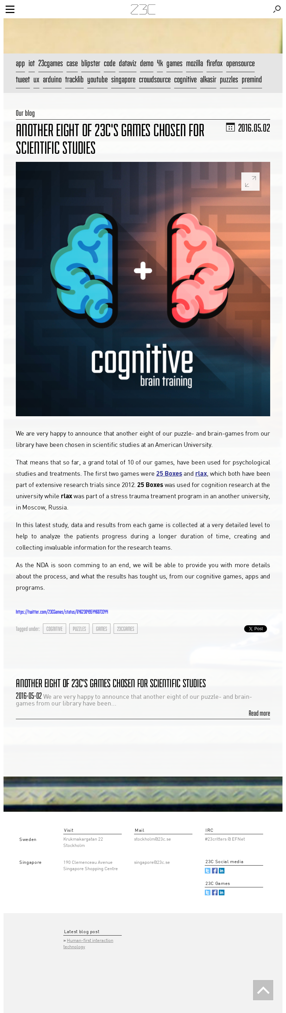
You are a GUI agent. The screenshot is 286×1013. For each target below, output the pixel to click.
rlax (200, 473)
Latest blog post (81, 932)
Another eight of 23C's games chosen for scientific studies (111, 683)
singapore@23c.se (152, 862)
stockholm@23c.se (152, 839)
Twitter (208, 871)
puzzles (79, 629)
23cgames (125, 629)
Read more (259, 713)
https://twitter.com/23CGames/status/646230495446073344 (62, 612)
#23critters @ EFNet (225, 839)
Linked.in (222, 871)
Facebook (215, 871)
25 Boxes (169, 473)
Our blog (25, 113)
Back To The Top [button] (263, 990)
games (101, 629)
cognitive (54, 629)
